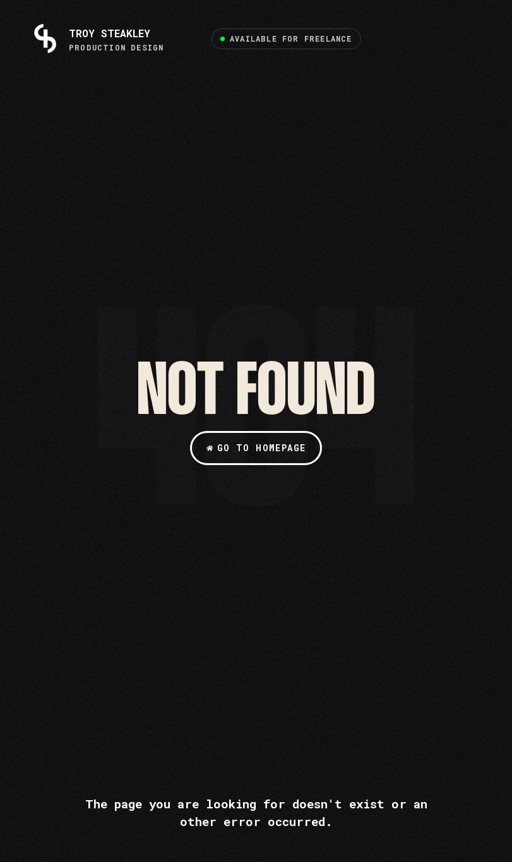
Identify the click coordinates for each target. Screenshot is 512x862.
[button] (286, 38)
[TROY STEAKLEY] (97, 38)
